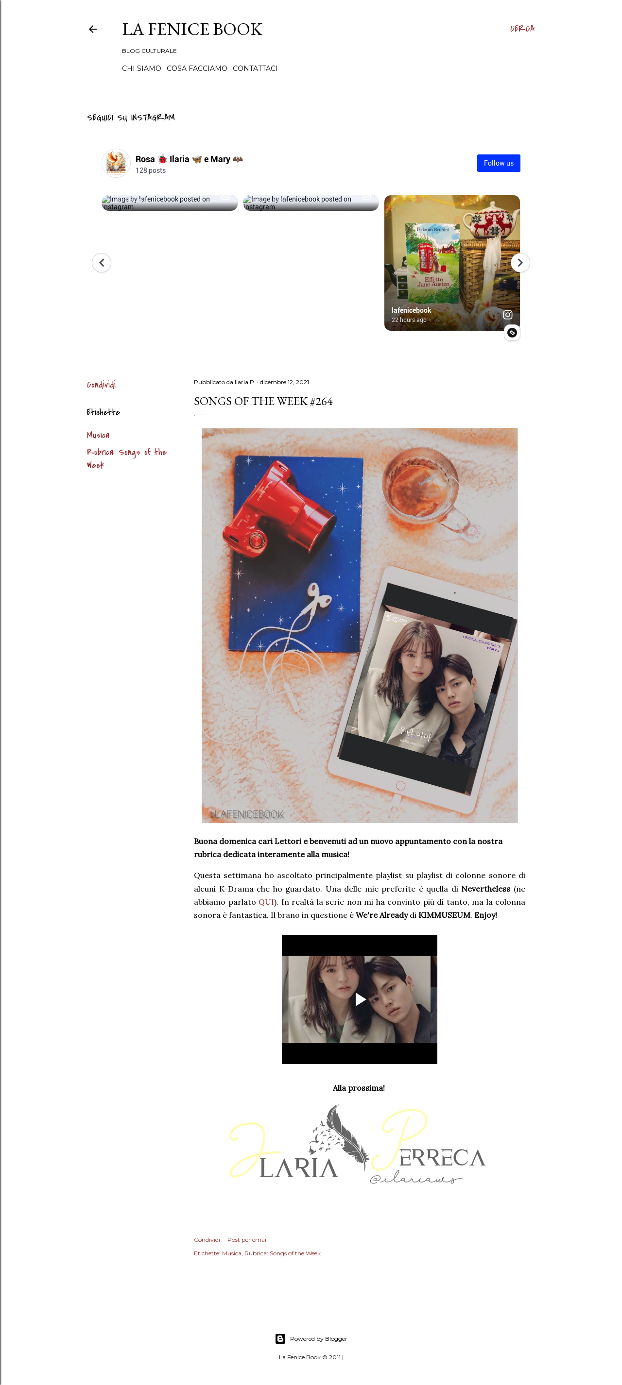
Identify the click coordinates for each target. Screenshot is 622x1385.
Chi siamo (141, 68)
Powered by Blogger (311, 1339)
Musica (98, 435)
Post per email (247, 1239)
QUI (266, 902)
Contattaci (255, 68)
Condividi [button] (101, 384)
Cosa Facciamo (197, 68)
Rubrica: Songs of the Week (282, 1253)
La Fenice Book (192, 28)
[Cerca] (522, 29)
